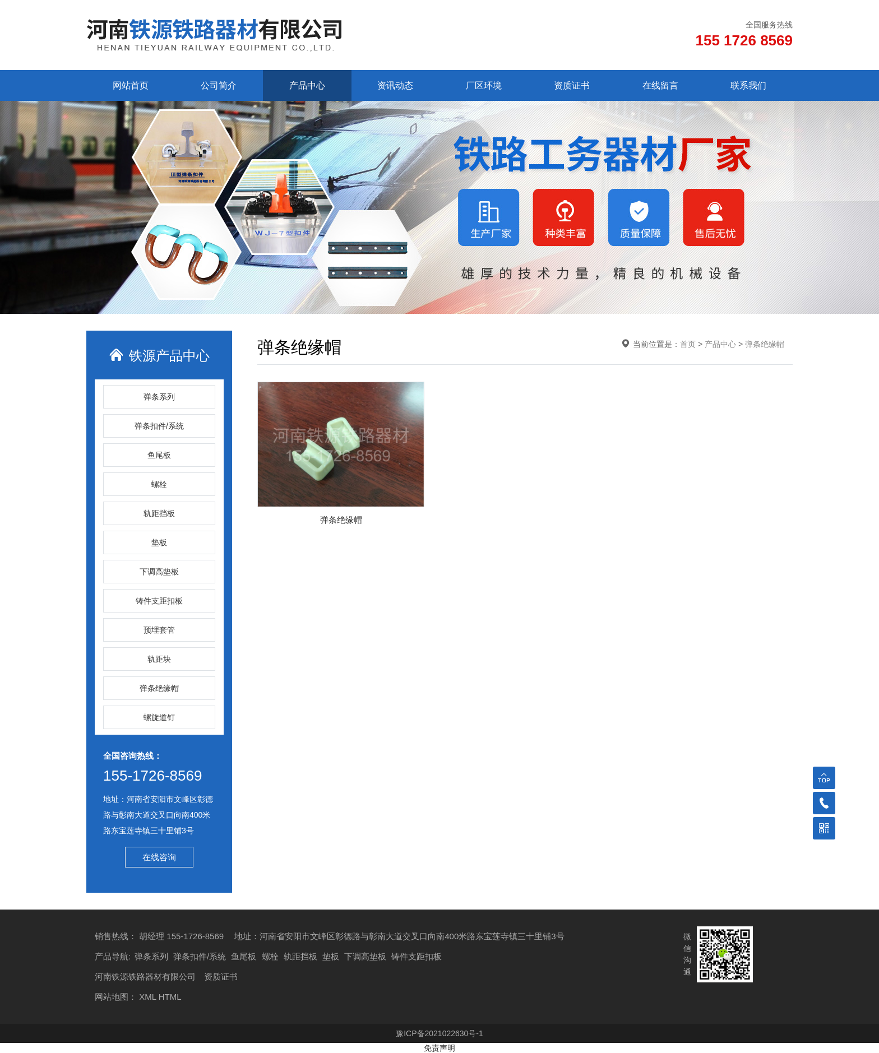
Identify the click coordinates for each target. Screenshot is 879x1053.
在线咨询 (159, 857)
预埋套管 (159, 629)
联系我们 (748, 85)
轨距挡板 (159, 513)
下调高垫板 (159, 571)
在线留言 (660, 85)
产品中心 (307, 85)
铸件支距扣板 (159, 600)
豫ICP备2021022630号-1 (439, 1033)
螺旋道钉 (159, 717)
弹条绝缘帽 (159, 688)
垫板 (159, 542)
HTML (170, 996)
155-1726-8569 (152, 775)
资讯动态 (395, 85)
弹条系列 (159, 396)
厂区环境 (484, 85)
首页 (688, 344)
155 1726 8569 (744, 40)
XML (147, 996)
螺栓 (159, 484)
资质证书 (572, 85)
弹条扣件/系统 (159, 425)
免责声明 (439, 1047)
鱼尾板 (159, 455)
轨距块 (159, 659)
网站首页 (131, 85)
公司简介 (219, 85)
